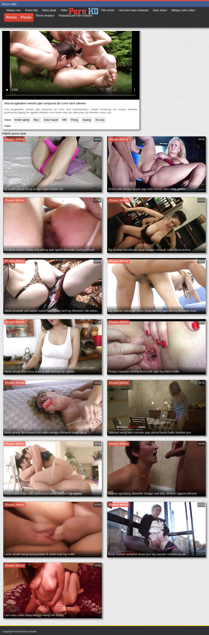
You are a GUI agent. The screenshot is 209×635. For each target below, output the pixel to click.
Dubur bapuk (51, 119)
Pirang (74, 119)
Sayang (86, 119)
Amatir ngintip (21, 119)
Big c (36, 119)
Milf (64, 119)
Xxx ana (99, 119)
